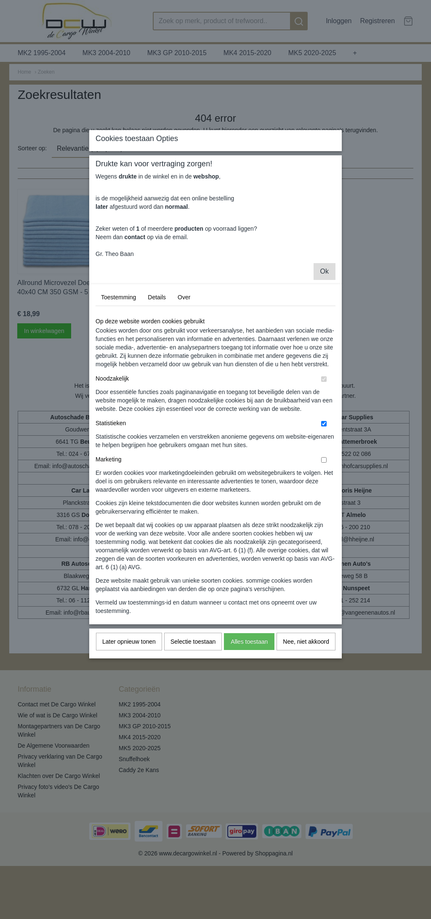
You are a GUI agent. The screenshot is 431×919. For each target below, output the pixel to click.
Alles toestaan (249, 720)
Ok (324, 350)
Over (184, 376)
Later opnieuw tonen (129, 720)
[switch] (324, 458)
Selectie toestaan (193, 720)
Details (157, 376)
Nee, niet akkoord (306, 720)
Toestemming (118, 376)
